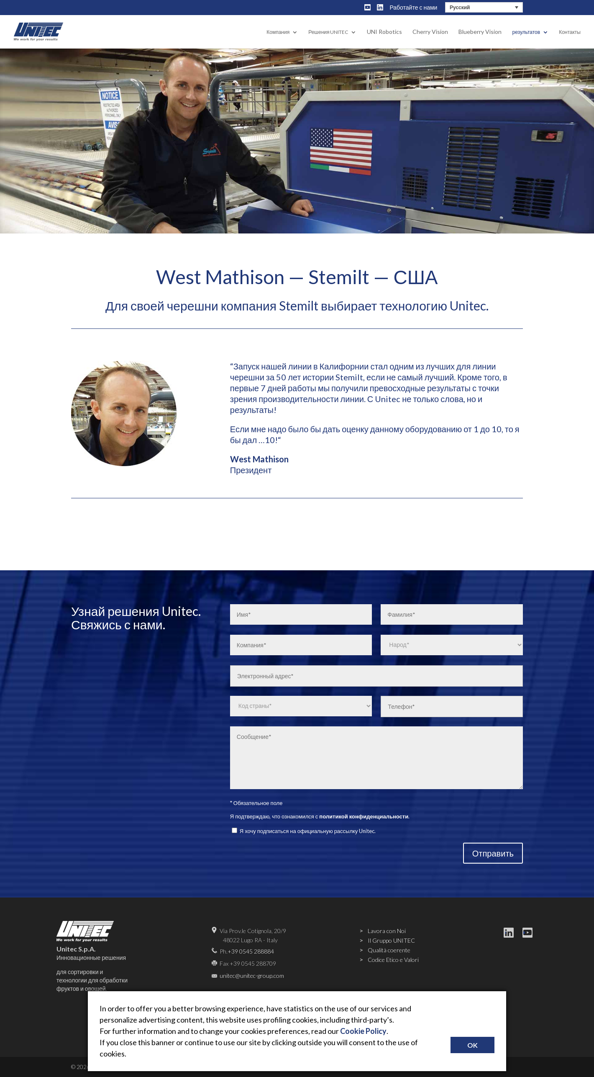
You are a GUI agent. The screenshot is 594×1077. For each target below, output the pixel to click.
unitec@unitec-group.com (252, 975)
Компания (277, 32)
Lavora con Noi (387, 930)
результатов (526, 32)
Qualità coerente (389, 950)
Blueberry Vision (480, 32)
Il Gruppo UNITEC (391, 940)
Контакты (570, 32)
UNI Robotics (384, 32)
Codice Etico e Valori (393, 959)
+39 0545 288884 (251, 951)
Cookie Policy (363, 1031)
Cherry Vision (430, 32)
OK (472, 1045)
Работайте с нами (413, 7)
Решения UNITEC (328, 32)
